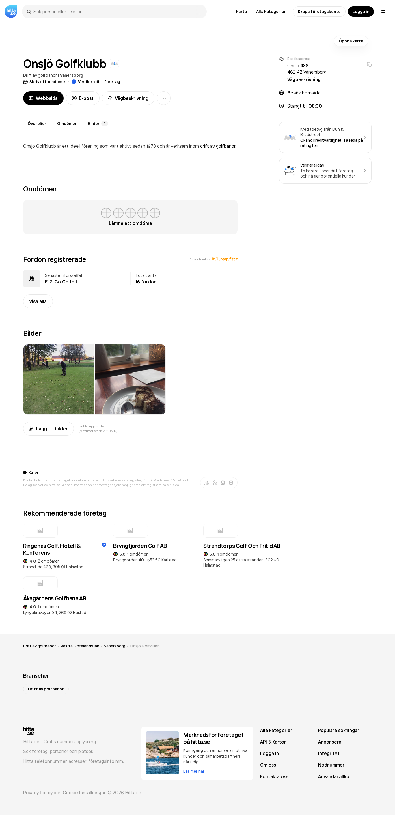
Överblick (37, 123)
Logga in (361, 11)
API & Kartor (273, 742)
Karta (241, 11)
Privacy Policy (38, 793)
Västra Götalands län (80, 646)
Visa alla (38, 301)
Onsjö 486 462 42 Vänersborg (307, 69)
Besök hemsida (303, 93)
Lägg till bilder (48, 429)
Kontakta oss (274, 776)
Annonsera (329, 742)
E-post (83, 98)
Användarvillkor (334, 776)
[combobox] (117, 11)
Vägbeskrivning (128, 98)
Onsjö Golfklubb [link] (145, 646)
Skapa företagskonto (319, 11)
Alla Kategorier (271, 11)
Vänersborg (71, 75)
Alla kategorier (276, 730)
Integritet (329, 753)
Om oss (268, 765)
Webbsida (43, 98)
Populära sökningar (338, 730)
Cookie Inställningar (84, 793)
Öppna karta (351, 41)
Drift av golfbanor (40, 75)
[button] (325, 106)
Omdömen (67, 123)
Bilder (98, 123)
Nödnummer (331, 765)
